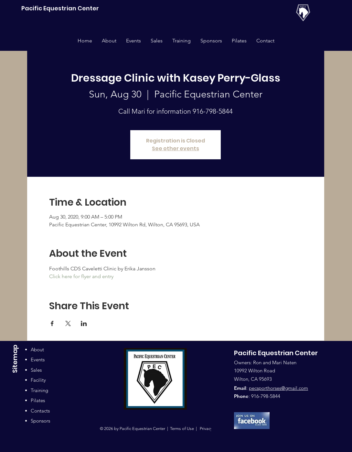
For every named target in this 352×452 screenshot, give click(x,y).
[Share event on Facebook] (52, 323)
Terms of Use (182, 428)
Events (38, 359)
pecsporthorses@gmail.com (278, 388)
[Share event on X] (68, 323)
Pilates (38, 400)
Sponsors (40, 421)
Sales (36, 370)
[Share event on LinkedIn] (84, 323)
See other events (175, 148)
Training (39, 390)
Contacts (40, 411)
